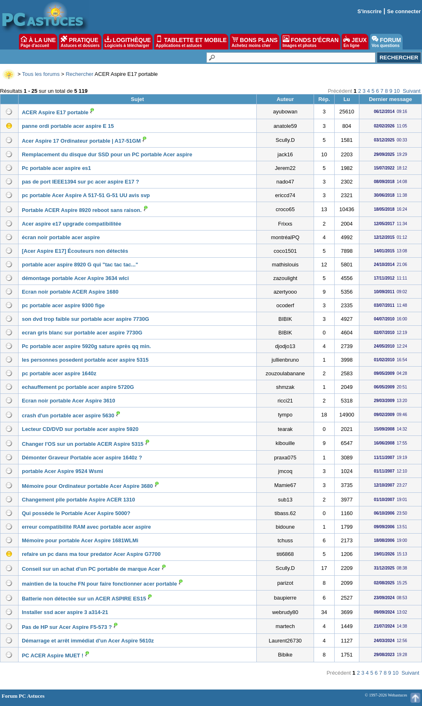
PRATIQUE (80, 41)
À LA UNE (38, 41)
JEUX (354, 41)
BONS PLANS (255, 41)
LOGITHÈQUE (128, 41)
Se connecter (404, 11)
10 (397, 91)
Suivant (411, 91)
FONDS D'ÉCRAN (311, 41)
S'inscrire (369, 11)
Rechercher (79, 74)
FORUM (386, 41)
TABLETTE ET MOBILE (191, 41)
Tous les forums (41, 74)
